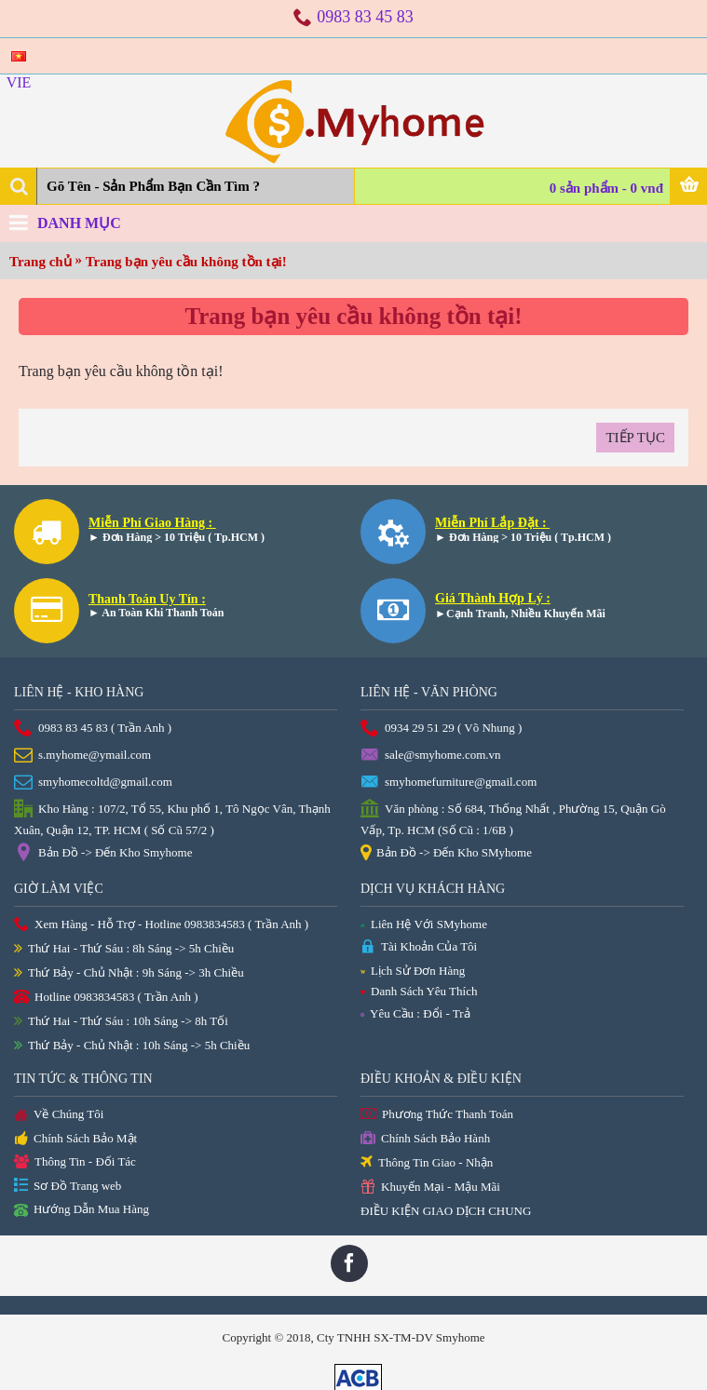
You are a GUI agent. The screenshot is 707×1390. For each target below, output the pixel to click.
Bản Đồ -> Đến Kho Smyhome (103, 853)
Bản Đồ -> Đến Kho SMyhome (446, 853)
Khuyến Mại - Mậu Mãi (430, 1187)
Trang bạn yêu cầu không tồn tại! (186, 261)
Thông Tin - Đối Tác (75, 1162)
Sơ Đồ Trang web (67, 1186)
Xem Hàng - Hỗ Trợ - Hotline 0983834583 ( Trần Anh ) (161, 925)
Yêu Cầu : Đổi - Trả (415, 1013)
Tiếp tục (635, 437)
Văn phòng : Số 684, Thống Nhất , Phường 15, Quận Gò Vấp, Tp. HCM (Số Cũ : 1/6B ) (513, 818)
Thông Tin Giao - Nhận (426, 1163)
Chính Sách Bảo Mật (75, 1139)
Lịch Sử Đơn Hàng (412, 971)
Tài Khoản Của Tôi (418, 947)
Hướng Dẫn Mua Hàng (81, 1210)
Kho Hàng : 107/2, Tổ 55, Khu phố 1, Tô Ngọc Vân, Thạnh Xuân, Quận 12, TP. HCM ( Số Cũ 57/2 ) (172, 818)
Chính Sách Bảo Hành (425, 1139)
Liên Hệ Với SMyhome (423, 924)
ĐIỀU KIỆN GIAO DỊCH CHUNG (445, 1211)
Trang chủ (40, 261)
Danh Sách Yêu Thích (418, 991)
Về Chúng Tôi (58, 1115)
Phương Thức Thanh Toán (436, 1115)
